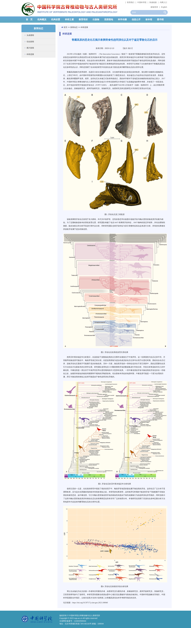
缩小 (130, 48)
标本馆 (148, 19)
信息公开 (136, 19)
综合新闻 (30, 42)
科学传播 (122, 19)
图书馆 (160, 19)
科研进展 (30, 54)
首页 (65, 27)
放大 (125, 48)
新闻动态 (74, 27)
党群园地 (108, 19)
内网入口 (163, 2)
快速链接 (153, 2)
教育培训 (83, 19)
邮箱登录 (154, 7)
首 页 (29, 19)
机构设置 (55, 19)
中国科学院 (141, 2)
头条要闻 (30, 35)
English (164, 7)
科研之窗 (69, 19)
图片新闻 (30, 48)
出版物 (96, 19)
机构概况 (41, 19)
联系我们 (130, 2)
